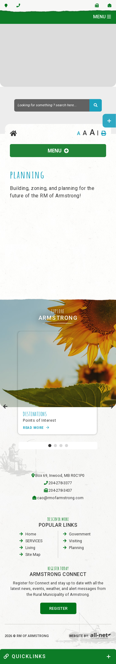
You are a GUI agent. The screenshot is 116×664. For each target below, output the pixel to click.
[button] (50, 445)
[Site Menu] (58, 150)
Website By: (90, 636)
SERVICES (33, 541)
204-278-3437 (60, 490)
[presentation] (5, 406)
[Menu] (102, 17)
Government (80, 534)
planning (76, 547)
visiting (75, 541)
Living (30, 547)
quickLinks (25, 656)
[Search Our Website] (58, 105)
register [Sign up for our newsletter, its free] (58, 608)
